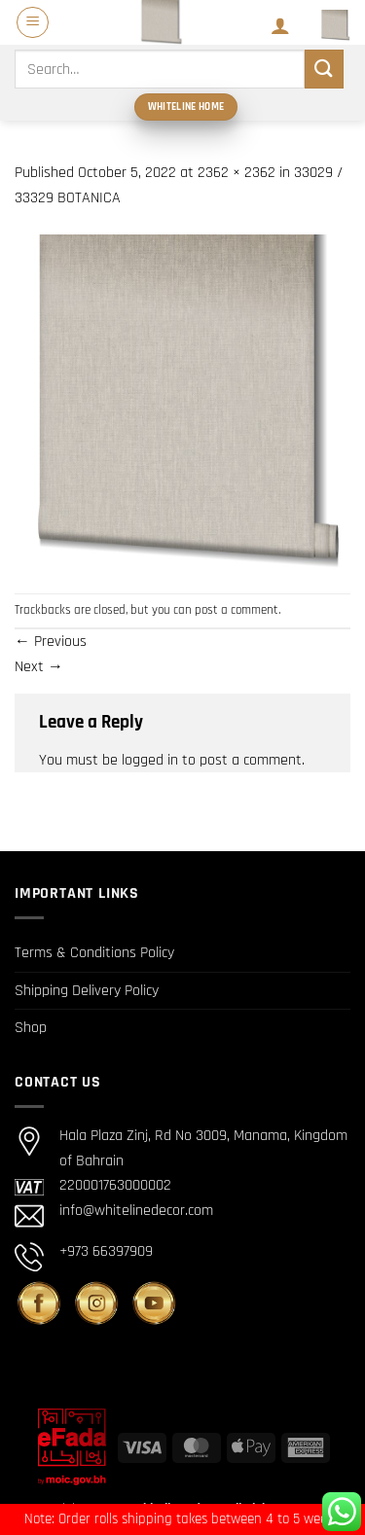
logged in (150, 760)
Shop (31, 1027)
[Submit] (324, 69)
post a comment (236, 610)
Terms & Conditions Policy (94, 953)
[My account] (280, 25)
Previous (51, 641)
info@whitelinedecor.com (136, 1210)
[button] (33, 22)
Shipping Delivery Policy (87, 991)
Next (39, 667)
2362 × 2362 (236, 172)
